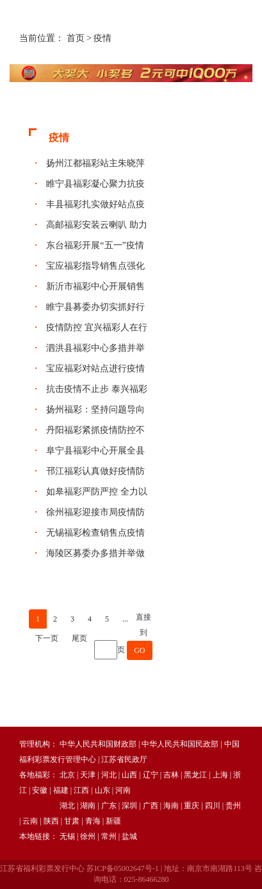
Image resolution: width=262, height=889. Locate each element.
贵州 (233, 805)
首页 (76, 38)
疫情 (102, 38)
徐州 (87, 836)
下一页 (46, 638)
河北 (109, 774)
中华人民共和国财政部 (98, 744)
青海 (93, 821)
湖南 (87, 805)
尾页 (79, 638)
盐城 (129, 836)
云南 (30, 821)
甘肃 (71, 821)
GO (139, 650)
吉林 (171, 774)
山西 (129, 774)
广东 (109, 805)
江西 (81, 790)
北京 (67, 774)
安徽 (39, 790)
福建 (61, 790)
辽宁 (150, 774)
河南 (123, 790)
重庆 (191, 805)
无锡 (67, 836)
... (125, 618)
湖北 (67, 805)
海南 (171, 805)
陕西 (51, 821)
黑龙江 (195, 774)
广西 (150, 805)
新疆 (113, 821)
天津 (87, 774)
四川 (212, 805)
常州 (109, 836)
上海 (220, 774)
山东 (102, 790)
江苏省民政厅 (124, 759)
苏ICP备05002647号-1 (122, 868)
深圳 (129, 805)
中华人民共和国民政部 (180, 744)
